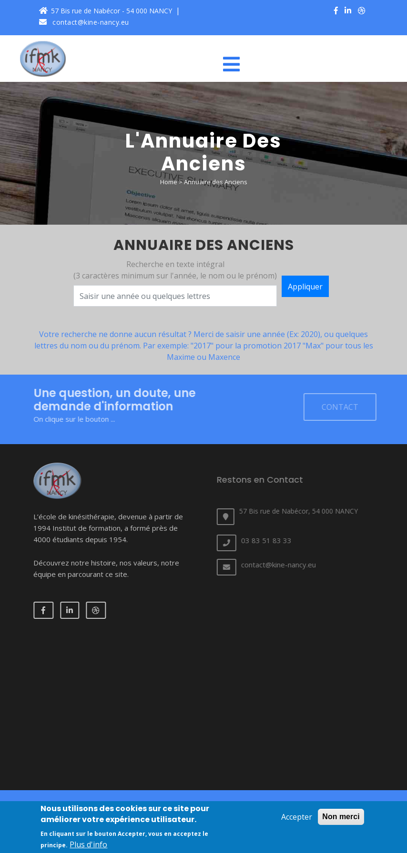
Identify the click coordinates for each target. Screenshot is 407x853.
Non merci (340, 817)
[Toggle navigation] (235, 64)
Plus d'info (88, 844)
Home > (172, 182)
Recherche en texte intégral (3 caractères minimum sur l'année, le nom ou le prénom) (175, 271)
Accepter (296, 817)
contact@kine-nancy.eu (84, 22)
